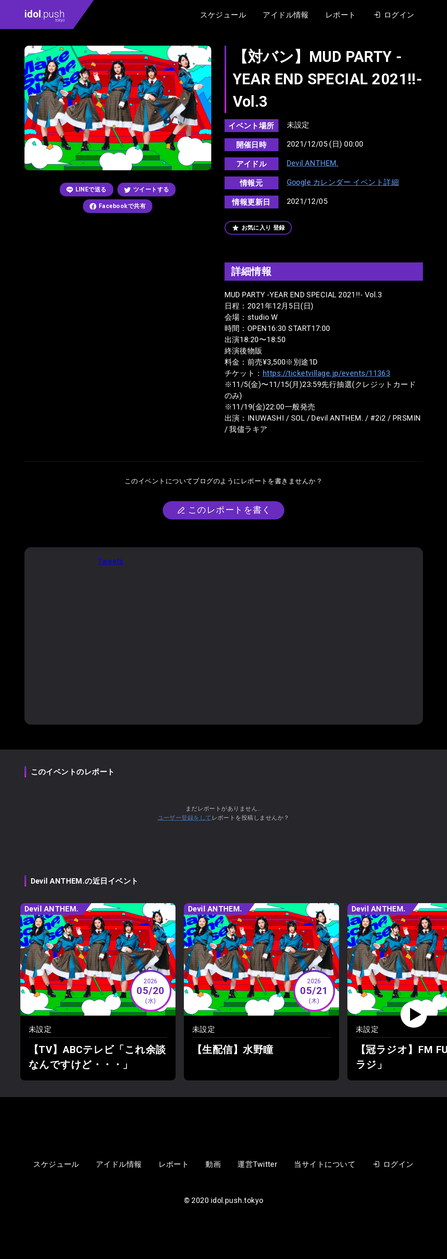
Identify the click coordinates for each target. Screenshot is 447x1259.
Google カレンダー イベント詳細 (343, 182)
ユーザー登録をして (185, 817)
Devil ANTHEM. (313, 163)
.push (44, 15)
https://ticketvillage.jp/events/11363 (327, 373)
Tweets (111, 561)
